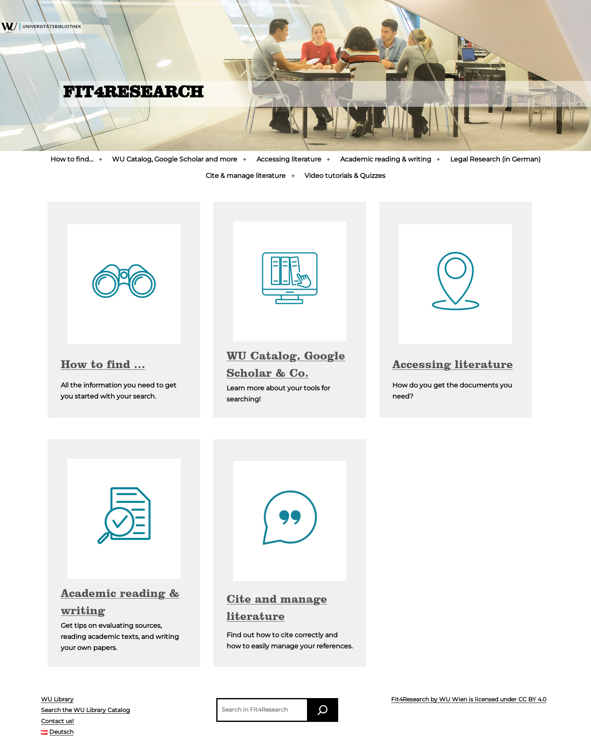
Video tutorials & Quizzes (345, 176)
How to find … (103, 365)
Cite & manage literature (246, 176)
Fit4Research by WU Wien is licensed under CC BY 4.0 (468, 699)
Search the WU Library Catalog (85, 710)
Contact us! (57, 721)
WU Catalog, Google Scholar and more (174, 159)
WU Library (57, 699)
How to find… (71, 159)
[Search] (322, 710)
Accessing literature (289, 159)
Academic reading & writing (385, 159)
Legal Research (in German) (495, 159)
